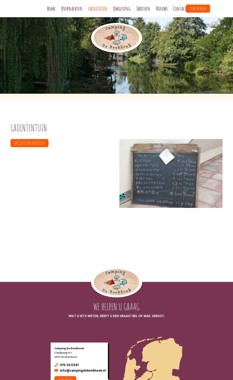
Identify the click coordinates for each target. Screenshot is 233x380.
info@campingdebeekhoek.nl (83, 370)
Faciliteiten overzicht (29, 143)
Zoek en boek (198, 8)
